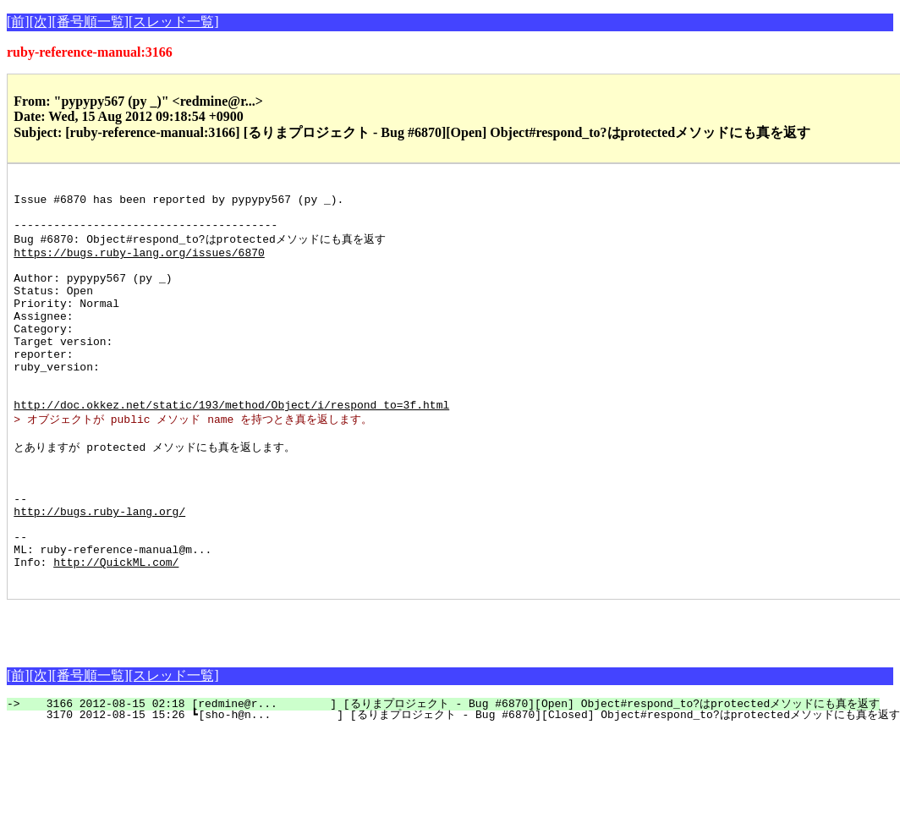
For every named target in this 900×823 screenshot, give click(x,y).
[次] (41, 21)
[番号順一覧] (90, 21)
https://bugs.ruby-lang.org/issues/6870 (139, 265)
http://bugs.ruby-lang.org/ (99, 571)
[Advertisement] (205, 698)
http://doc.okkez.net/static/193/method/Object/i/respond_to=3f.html (231, 448)
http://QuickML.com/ (115, 632)
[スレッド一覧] (174, 21)
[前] (18, 21)
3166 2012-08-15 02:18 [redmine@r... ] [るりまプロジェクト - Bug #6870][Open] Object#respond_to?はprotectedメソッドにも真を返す (453, 777)
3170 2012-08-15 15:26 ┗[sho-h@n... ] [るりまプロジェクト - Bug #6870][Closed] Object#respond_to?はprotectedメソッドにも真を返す (462, 788)
